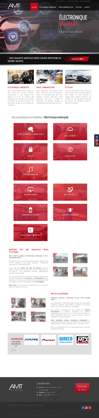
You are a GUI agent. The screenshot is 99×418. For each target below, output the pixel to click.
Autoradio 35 (85, 412)
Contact (87, 7)
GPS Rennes (20, 410)
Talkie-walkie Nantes (61, 412)
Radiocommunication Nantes (73, 412)
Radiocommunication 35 (56, 415)
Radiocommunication (66, 7)
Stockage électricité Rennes (30, 410)
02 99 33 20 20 (61, 1)
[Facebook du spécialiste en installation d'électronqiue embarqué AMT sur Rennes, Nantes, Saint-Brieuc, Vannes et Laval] (83, 407)
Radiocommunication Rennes (78, 410)
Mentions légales (39, 405)
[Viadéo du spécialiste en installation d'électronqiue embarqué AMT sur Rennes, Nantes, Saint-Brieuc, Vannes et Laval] (86, 407)
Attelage (79, 7)
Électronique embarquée (47, 7)
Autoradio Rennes (12, 410)
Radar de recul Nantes (38, 412)
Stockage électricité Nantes (25, 412)
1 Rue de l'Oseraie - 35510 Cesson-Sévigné (79, 1)
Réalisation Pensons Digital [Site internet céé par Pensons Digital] (26, 405)
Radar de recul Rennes (43, 410)
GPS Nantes (15, 412)
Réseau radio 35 (36, 415)
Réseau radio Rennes (54, 410)
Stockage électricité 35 (16, 415)
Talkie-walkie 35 (46, 415)
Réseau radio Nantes (50, 412)
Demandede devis (82, 388)
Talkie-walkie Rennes (66, 410)
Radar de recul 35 (27, 415)
